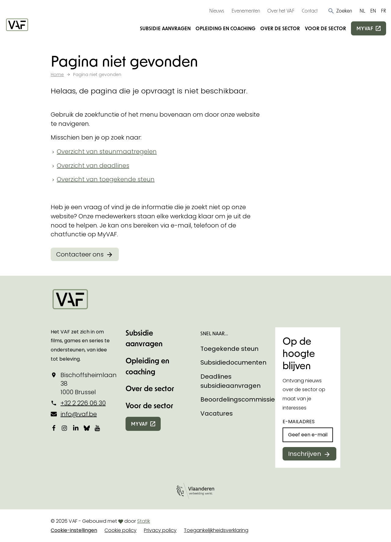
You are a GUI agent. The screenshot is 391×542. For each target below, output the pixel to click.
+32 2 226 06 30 (83, 403)
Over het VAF (280, 10)
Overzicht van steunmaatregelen (107, 151)
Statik (143, 521)
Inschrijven (304, 453)
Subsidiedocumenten (233, 362)
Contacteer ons (80, 254)
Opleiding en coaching (225, 28)
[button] (339, 10)
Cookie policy (120, 530)
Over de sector (280, 28)
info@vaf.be (78, 414)
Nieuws (216, 10)
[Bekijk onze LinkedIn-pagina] (76, 427)
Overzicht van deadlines (93, 165)
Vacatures (216, 413)
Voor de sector (325, 28)
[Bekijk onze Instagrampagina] (65, 427)
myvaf (364, 28)
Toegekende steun (229, 348)
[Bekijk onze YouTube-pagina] (98, 427)
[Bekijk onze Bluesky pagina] (87, 427)
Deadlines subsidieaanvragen (230, 381)
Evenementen (246, 10)
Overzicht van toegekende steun (106, 179)
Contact (310, 10)
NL (362, 10)
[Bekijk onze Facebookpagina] (54, 427)
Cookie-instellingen (74, 530)
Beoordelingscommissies (239, 399)
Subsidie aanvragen (165, 28)
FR (383, 10)
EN (373, 10)
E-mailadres (299, 421)
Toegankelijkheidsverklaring (216, 530)
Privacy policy (160, 530)
